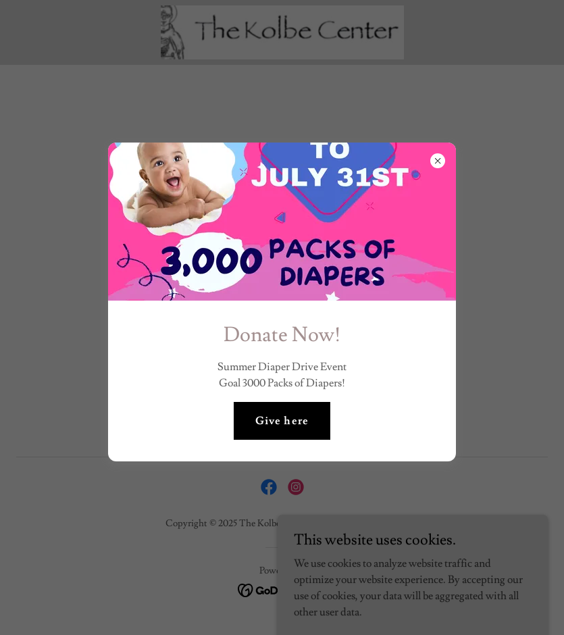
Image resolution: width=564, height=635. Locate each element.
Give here (281, 421)
